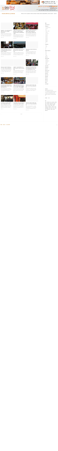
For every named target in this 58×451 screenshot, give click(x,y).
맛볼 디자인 (46, 74)
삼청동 (55, 102)
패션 (46, 53)
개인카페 (54, 104)
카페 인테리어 (48, 109)
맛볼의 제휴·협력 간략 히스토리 (49, 90)
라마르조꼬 (46, 106)
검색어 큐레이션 (47, 24)
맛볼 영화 (47, 59)
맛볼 (45, 23)
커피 (46, 45)
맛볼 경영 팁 (46, 71)
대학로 (55, 106)
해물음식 (47, 41)
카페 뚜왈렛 (46, 83)
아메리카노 (49, 106)
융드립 (51, 105)
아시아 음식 (47, 33)
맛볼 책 (46, 63)
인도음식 (47, 34)
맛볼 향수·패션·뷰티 (47, 50)
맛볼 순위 (46, 79)
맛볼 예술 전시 (47, 60)
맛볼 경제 (46, 73)
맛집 (45, 103)
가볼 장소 (46, 56)
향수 (46, 51)
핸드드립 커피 (52, 103)
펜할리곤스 (46, 110)
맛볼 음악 (47, 62)
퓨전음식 (47, 40)
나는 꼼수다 (52, 102)
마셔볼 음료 (46, 44)
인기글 (46, 97)
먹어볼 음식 (46, 26)
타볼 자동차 (46, 65)
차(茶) (46, 46)
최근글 (49, 97)
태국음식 (47, 38)
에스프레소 (48, 103)
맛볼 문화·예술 (47, 58)
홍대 (54, 103)
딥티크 (53, 105)
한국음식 (47, 39)
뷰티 (46, 54)
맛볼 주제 (46, 80)
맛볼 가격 (46, 68)
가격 (45, 109)
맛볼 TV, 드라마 (47, 64)
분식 (46, 29)
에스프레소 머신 (49, 102)
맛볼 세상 (46, 77)
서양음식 (47, 32)
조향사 (54, 109)
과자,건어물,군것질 (48, 27)
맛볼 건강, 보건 (47, 70)
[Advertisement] (21, 124)
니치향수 (49, 105)
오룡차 (51, 109)
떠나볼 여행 (46, 67)
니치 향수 (48, 104)
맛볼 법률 (46, 76)
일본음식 (47, 35)
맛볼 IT (46, 82)
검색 (56, 1)
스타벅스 (53, 106)
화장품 (46, 55)
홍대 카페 (51, 104)
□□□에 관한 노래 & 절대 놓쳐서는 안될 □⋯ (51, 91)
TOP (57, 137)
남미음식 (47, 28)
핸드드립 (46, 105)
